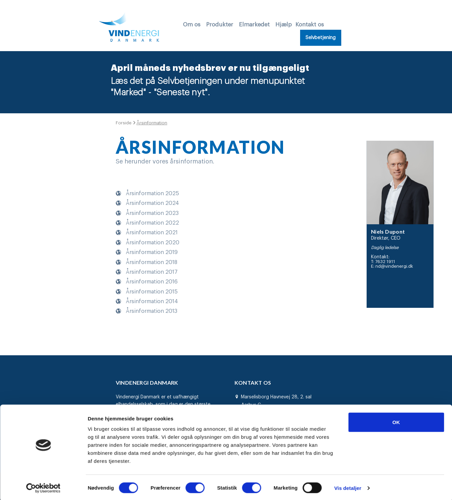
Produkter (219, 24)
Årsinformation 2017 (152, 271)
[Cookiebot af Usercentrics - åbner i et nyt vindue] (43, 487)
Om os (191, 24)
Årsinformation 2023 (152, 212)
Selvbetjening (320, 37)
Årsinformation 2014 (152, 301)
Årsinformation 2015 (152, 291)
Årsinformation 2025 (152, 193)
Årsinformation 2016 (152, 281)
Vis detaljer (347, 487)
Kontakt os (309, 24)
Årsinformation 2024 (152, 203)
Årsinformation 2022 (152, 222)
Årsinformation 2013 (151, 311)
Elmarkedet (254, 24)
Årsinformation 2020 (152, 242)
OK (396, 421)
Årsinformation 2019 (152, 252)
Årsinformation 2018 (151, 261)
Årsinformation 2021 (152, 232)
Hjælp (283, 24)
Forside (124, 123)
